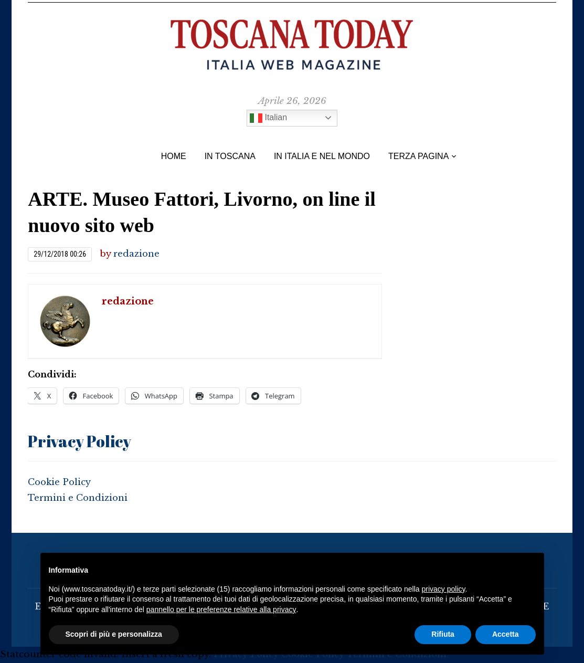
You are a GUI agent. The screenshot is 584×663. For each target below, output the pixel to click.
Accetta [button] (505, 634)
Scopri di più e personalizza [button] (114, 634)
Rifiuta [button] (442, 634)
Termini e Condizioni (79, 497)
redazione (137, 253)
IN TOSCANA (230, 156)
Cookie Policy (60, 482)
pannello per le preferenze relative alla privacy (221, 609)
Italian (268, 118)
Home (173, 156)
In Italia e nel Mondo (322, 156)
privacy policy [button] (443, 589)
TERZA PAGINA (418, 156)
